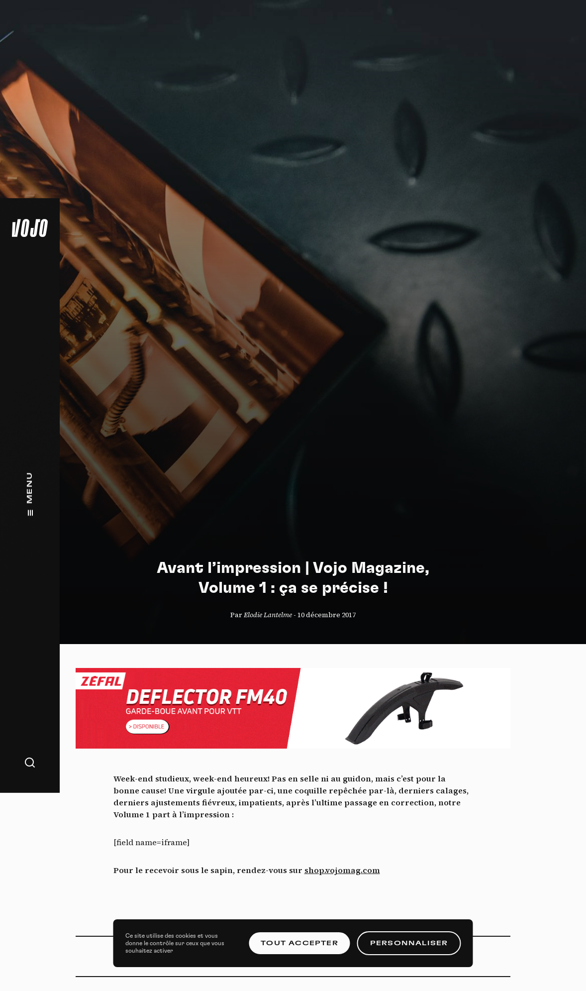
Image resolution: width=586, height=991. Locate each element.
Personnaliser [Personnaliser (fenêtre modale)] (409, 943)
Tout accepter (299, 943)
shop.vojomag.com (342, 870)
